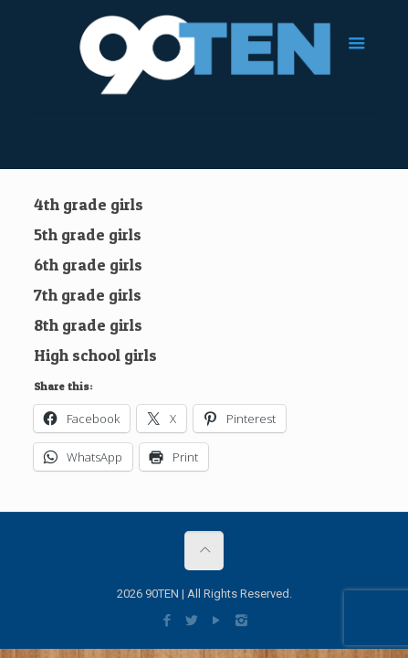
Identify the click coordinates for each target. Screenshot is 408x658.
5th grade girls (87, 234)
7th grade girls (87, 294)
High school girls (95, 355)
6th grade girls (88, 264)
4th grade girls (88, 204)
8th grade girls (88, 324)
